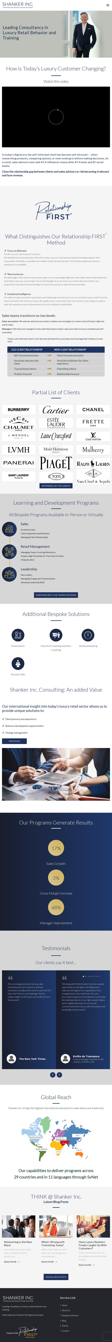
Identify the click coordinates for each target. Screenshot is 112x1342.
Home (64, 1305)
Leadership (29, 569)
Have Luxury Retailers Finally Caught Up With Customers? (93, 1245)
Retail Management (35, 546)
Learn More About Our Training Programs (56, 595)
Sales (24, 524)
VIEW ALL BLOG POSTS (56, 1277)
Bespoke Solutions (70, 1316)
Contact (65, 1331)
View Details (14, 741)
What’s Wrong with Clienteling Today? (52, 1243)
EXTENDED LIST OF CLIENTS (56, 485)
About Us (66, 1311)
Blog (64, 1321)
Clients (65, 1326)
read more (10, 1261)
